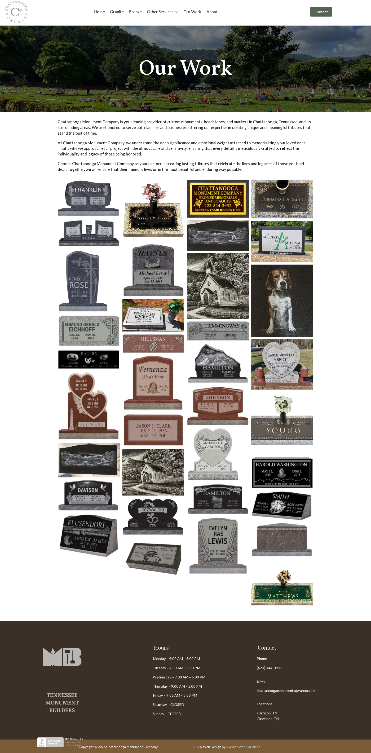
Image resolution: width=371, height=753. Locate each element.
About (212, 11)
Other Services (160, 11)
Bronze (135, 11)
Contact (321, 11)
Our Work (192, 11)
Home (99, 11)
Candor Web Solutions (243, 747)
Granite (117, 11)
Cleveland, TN (268, 719)
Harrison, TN (267, 713)
